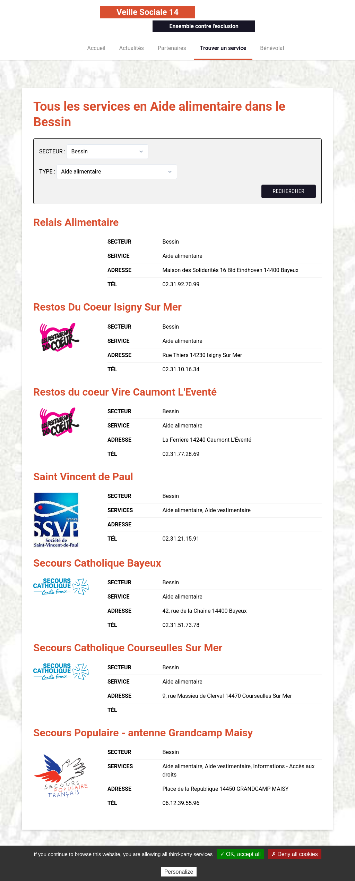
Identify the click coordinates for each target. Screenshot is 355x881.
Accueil (96, 48)
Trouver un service (223, 48)
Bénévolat (272, 48)
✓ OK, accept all (240, 854)
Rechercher (288, 191)
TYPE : (48, 171)
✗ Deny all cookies (294, 854)
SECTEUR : (53, 151)
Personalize (178, 872)
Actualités (131, 48)
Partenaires (172, 48)
